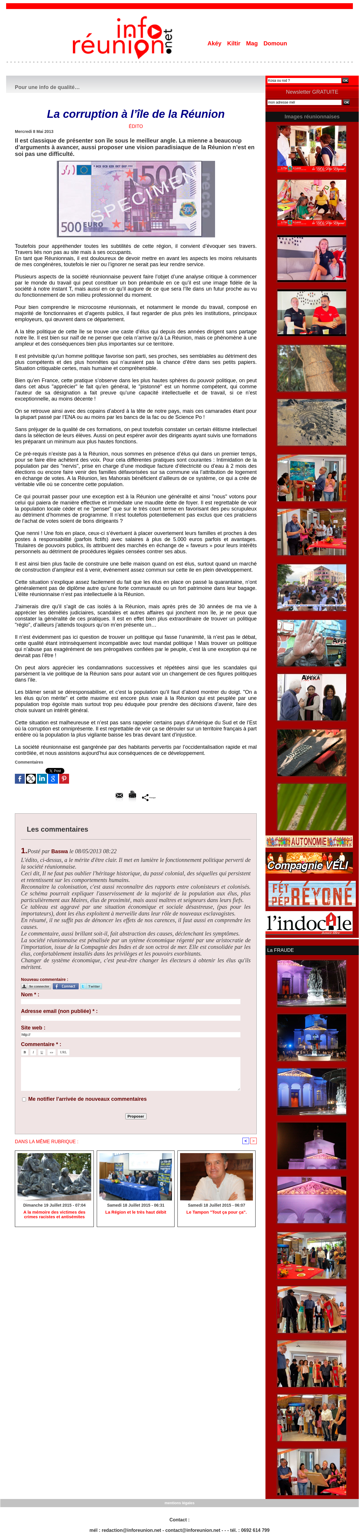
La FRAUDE (280, 949)
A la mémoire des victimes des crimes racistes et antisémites (54, 1215)
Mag (253, 43)
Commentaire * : (41, 1044)
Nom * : (30, 994)
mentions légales (179, 1502)
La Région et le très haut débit (136, 1212)
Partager (149, 797)
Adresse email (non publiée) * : (59, 1011)
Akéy (215, 43)
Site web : (33, 1028)
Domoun (275, 43)
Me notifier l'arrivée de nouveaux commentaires (87, 1099)
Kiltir (234, 43)
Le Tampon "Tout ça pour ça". (216, 1212)
